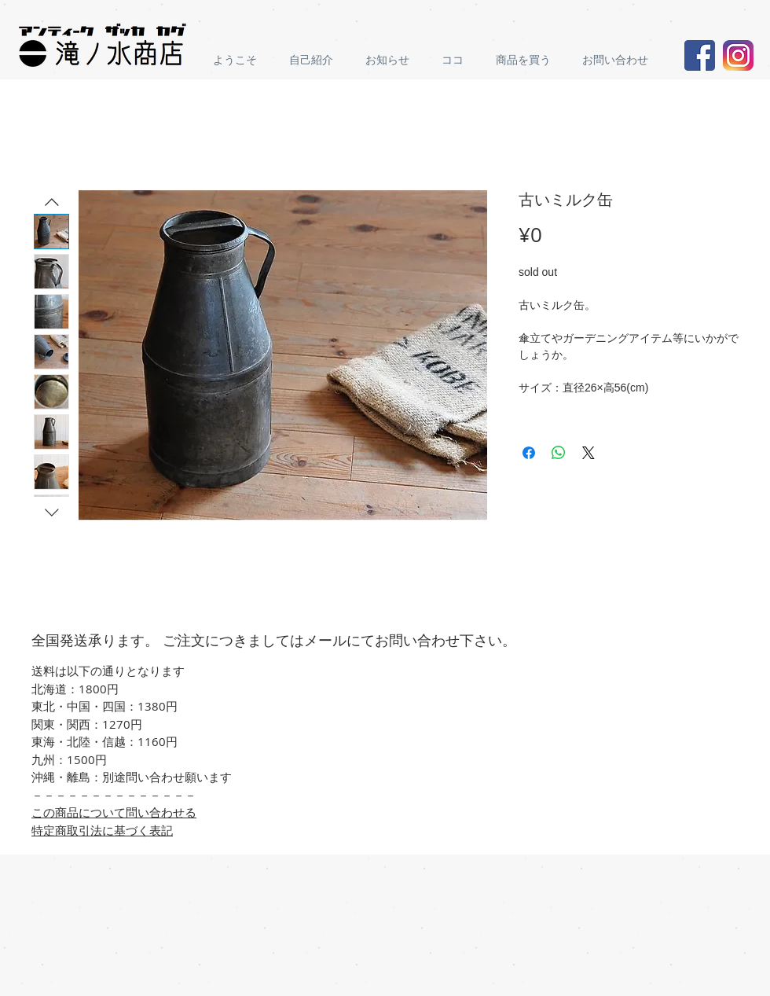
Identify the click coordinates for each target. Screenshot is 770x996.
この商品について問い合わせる (113, 812)
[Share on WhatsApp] (558, 452)
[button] (527, 60)
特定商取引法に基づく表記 (102, 830)
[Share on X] (588, 452)
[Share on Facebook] (528, 452)
